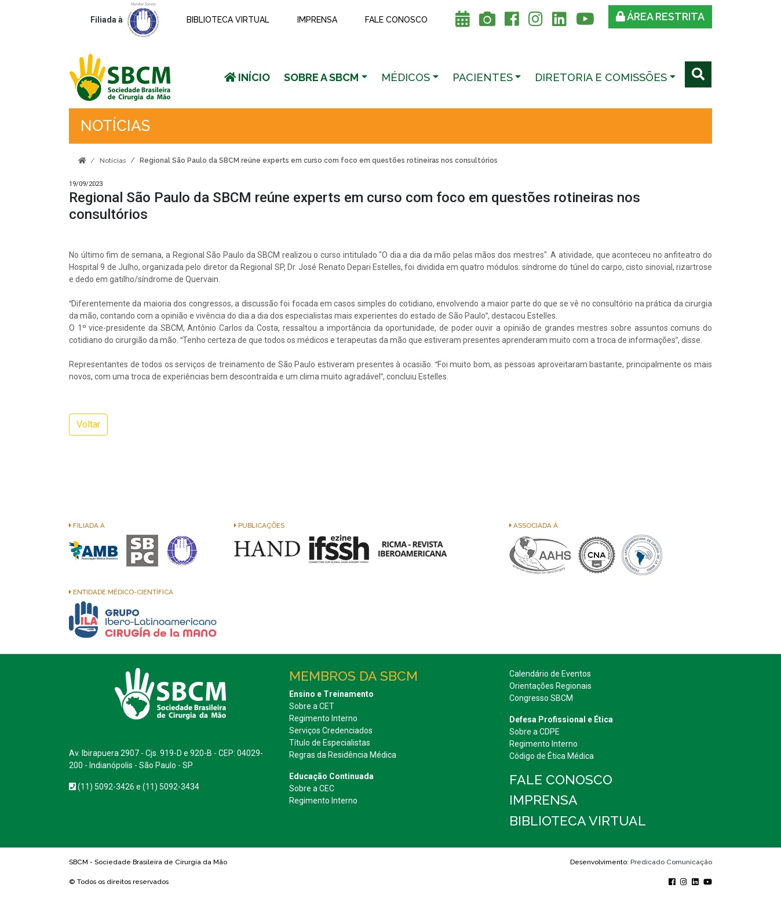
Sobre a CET (311, 706)
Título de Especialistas (329, 742)
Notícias (113, 160)
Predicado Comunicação (671, 862)
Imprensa (317, 19)
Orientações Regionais (550, 686)
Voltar (88, 424)
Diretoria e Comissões (601, 77)
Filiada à (87, 525)
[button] (325, 77)
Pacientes (482, 77)
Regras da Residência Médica (342, 754)
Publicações (259, 525)
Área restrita (660, 16)
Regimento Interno (323, 718)
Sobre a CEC (311, 788)
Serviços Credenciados (331, 730)
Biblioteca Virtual (228, 19)
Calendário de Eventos (550, 673)
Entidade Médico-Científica (121, 592)
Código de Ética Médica (551, 756)
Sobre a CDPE (534, 731)
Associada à (533, 525)
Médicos (405, 77)
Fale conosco (396, 19)
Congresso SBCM (541, 698)
